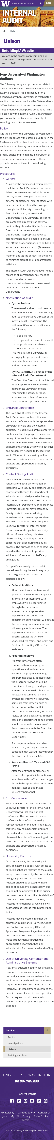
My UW (15, 1116)
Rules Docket (41, 1116)
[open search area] (41, 3)
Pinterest (47, 1100)
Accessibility (7, 1112)
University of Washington (6, 3)
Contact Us (44, 1112)
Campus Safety (26, 1112)
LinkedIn (40, 1100)
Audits (11, 1037)
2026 (10, 1130)
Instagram (26, 1100)
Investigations (15, 1043)
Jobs (4, 1116)
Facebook (13, 1100)
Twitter (20, 1100)
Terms (25, 1120)
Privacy (26, 1116)
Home (4, 31)
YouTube (33, 1100)
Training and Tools (18, 1055)
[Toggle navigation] (49, 3)
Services (11, 1030)
